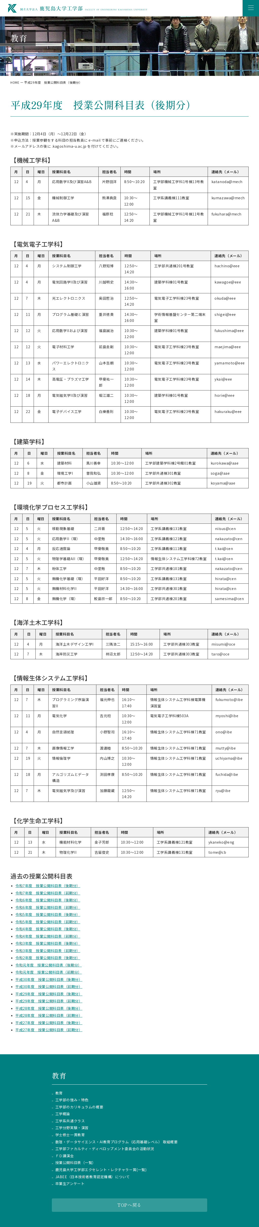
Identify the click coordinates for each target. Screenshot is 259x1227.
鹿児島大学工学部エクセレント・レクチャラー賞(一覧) (101, 1169)
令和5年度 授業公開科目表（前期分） (47, 921)
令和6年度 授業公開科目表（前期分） (47, 907)
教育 (59, 1093)
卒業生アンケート (69, 1183)
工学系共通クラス (70, 1121)
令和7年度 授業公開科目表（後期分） (47, 885)
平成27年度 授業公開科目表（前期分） (48, 1029)
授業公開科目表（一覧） (75, 1162)
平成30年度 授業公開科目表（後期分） (48, 979)
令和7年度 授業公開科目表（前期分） (47, 892)
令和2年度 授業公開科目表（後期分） (47, 957)
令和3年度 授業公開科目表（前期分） (47, 950)
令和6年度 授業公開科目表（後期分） (47, 900)
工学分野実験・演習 (72, 1127)
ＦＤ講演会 (64, 1155)
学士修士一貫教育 (70, 1134)
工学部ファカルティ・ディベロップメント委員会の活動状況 (104, 1148)
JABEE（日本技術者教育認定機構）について (92, 1176)
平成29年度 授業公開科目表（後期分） (48, 993)
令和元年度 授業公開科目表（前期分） (48, 972)
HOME (14, 82)
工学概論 (62, 1113)
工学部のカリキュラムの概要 (79, 1107)
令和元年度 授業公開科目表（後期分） (48, 965)
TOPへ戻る (129, 1204)
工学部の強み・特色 (72, 1100)
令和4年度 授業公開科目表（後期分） (47, 928)
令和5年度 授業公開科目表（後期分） (47, 914)
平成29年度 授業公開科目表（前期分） (48, 1000)
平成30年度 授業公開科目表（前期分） (48, 986)
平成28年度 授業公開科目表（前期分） (48, 1015)
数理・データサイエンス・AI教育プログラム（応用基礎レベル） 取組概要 (116, 1142)
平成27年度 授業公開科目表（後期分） (48, 1022)
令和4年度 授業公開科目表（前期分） (47, 936)
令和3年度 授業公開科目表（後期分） (47, 943)
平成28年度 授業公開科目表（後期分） (48, 1008)
